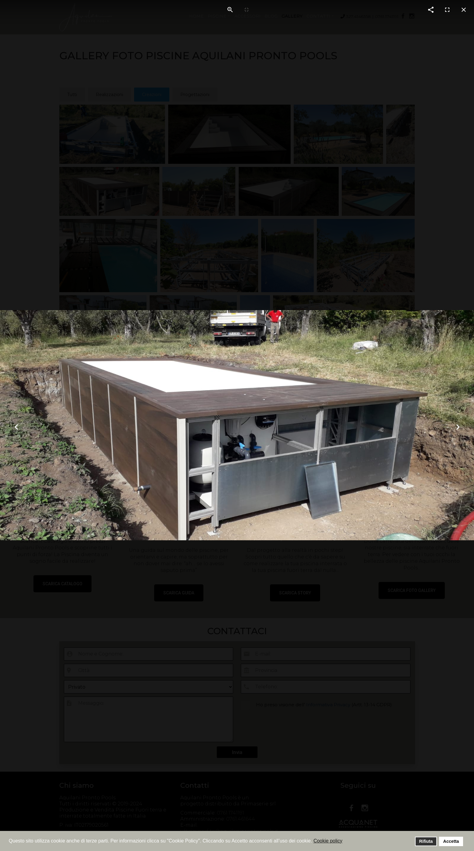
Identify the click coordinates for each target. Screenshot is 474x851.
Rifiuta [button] (426, 841)
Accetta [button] (451, 841)
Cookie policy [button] (327, 840)
